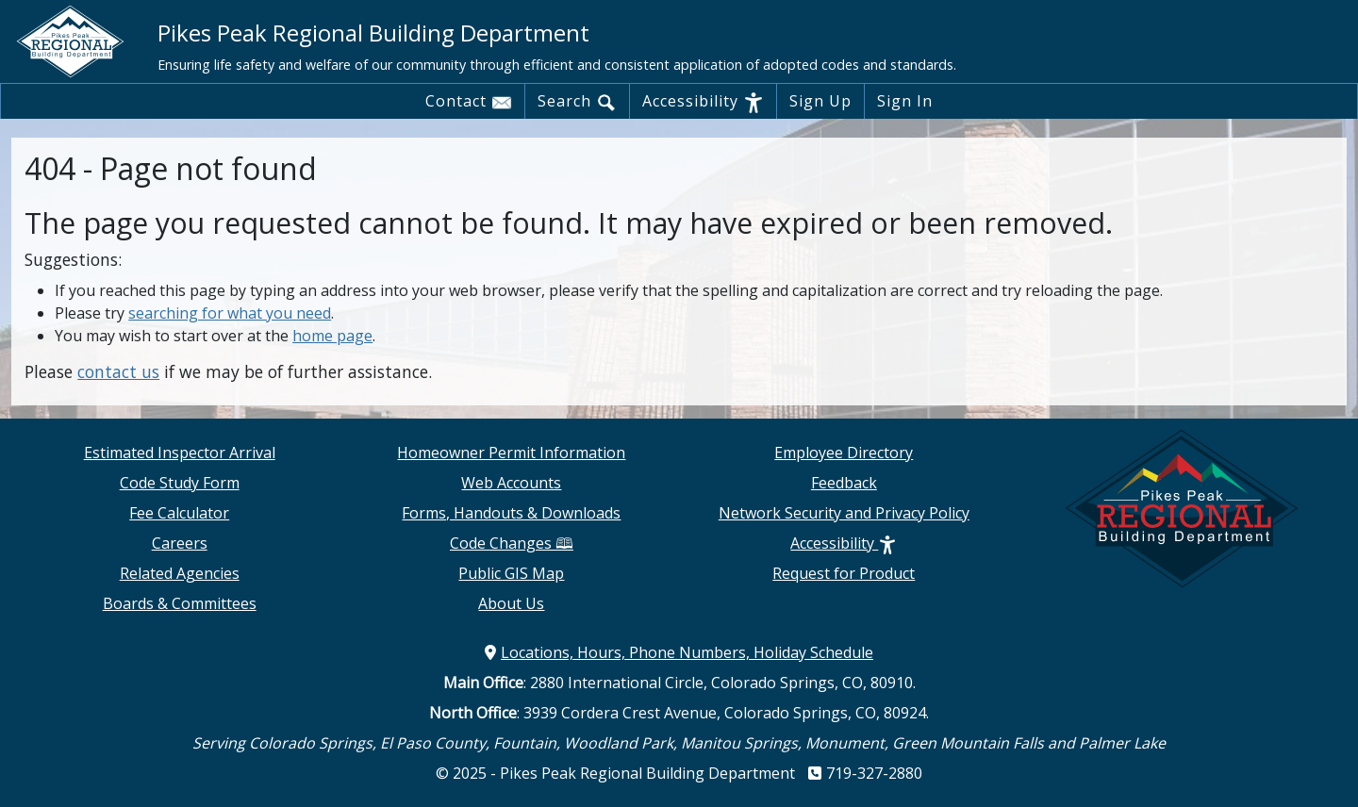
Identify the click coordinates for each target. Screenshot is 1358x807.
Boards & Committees (180, 603)
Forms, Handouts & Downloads (511, 512)
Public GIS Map (511, 573)
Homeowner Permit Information (511, 452)
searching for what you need (229, 313)
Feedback (844, 482)
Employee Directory (843, 452)
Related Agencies (180, 573)
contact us (118, 371)
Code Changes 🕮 (511, 543)
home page (332, 335)
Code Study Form (180, 482)
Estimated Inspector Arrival (179, 452)
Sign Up (820, 101)
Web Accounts (511, 482)
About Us (511, 603)
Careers (179, 543)
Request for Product (843, 573)
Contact (468, 102)
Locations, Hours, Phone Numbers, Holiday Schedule (679, 652)
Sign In (905, 101)
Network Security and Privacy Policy (844, 512)
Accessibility (703, 102)
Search (577, 102)
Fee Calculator (179, 512)
